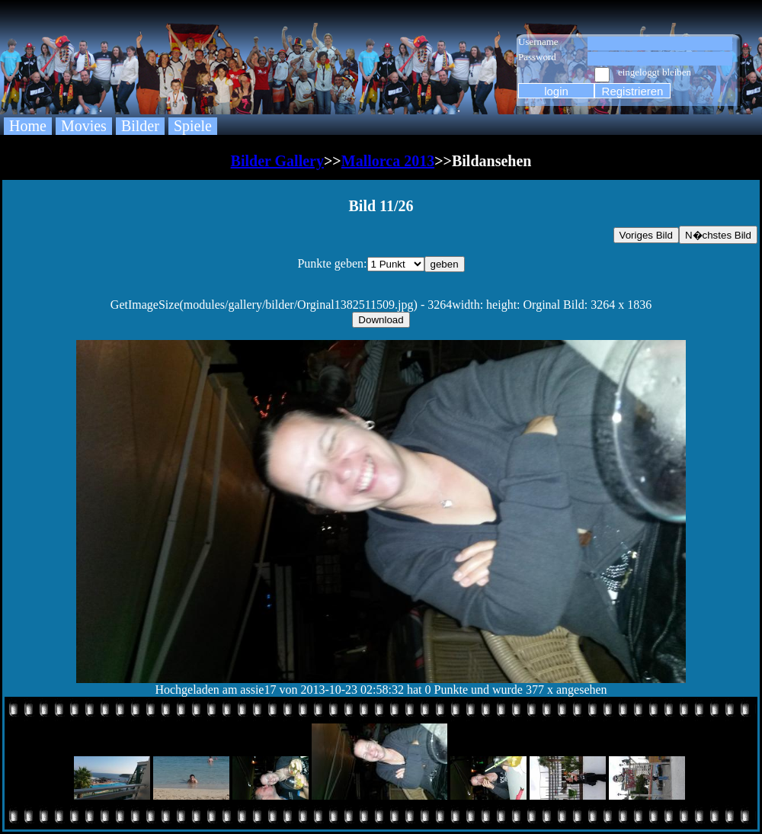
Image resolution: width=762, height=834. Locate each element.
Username (538, 41)
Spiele (193, 125)
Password (537, 57)
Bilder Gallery (277, 160)
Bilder (140, 125)
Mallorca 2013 (387, 160)
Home (27, 125)
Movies (84, 125)
